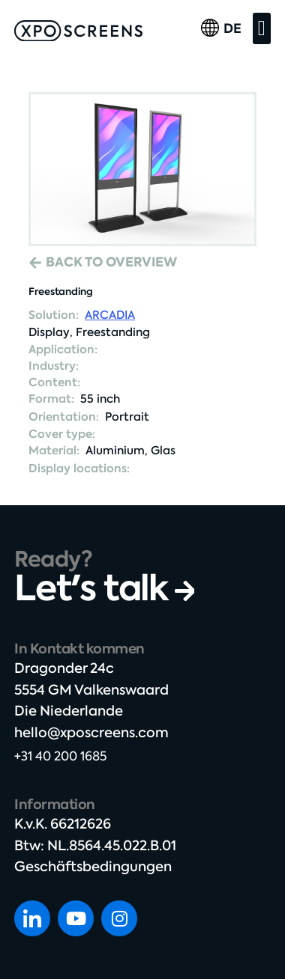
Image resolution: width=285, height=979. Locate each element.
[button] (262, 28)
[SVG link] (78, 30)
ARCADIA (110, 315)
